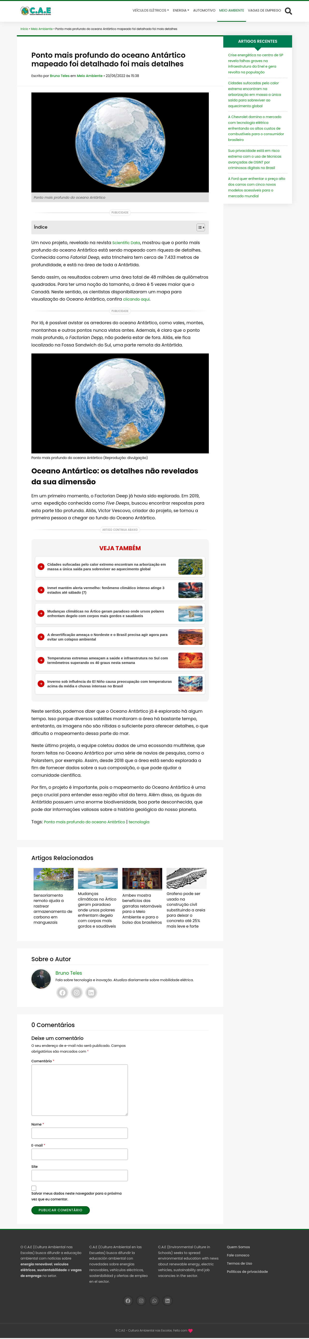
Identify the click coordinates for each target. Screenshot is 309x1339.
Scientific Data (127, 243)
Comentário (42, 1062)
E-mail (38, 1146)
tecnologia (150, 828)
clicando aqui (138, 299)
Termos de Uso (239, 1264)
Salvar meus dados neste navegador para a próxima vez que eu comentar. (76, 1197)
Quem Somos (238, 1248)
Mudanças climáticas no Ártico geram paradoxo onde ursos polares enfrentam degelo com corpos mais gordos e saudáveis (96, 913)
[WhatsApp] (154, 1302)
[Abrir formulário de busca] (288, 11)
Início (24, 29)
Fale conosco (238, 1256)
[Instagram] (77, 994)
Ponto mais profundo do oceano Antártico (89, 828)
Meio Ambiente (42, 29)
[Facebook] (62, 994)
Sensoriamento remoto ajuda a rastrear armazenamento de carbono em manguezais (53, 910)
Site (34, 1167)
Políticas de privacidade (247, 1272)
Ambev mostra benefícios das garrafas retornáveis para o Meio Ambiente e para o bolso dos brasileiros (141, 913)
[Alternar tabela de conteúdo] (198, 227)
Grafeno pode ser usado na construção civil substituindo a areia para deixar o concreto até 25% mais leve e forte (186, 911)
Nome (37, 1125)
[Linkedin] (91, 994)
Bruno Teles (60, 75)
